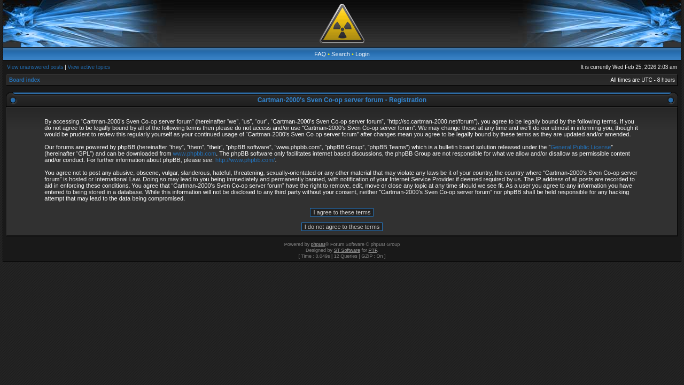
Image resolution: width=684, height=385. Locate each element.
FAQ (320, 54)
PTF (372, 250)
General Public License (580, 147)
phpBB (318, 244)
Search (340, 54)
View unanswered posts (35, 67)
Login (362, 54)
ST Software (347, 250)
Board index (24, 80)
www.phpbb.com (194, 153)
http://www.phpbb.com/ (245, 160)
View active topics (89, 67)
